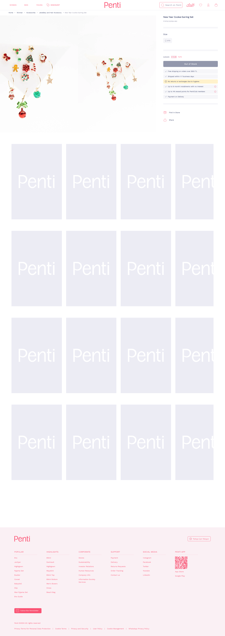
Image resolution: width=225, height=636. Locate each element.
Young (39, 5)
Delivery (114, 562)
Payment (114, 558)
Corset (17, 579)
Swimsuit (50, 562)
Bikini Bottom (52, 579)
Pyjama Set (19, 571)
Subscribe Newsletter (29, 611)
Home (11, 13)
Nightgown (18, 566)
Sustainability (84, 562)
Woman (13, 5)
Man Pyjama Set (21, 592)
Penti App (180, 552)
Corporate (84, 552)
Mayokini (50, 571)
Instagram (147, 558)
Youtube (146, 571)
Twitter (146, 566)
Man (26, 5)
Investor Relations (86, 566)
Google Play (180, 576)
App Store (179, 572)
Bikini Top (50, 575)
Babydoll (18, 584)
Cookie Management (115, 629)
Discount (55, 5)
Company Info (84, 575)
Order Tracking (117, 571)
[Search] (162, 5)
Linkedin (146, 575)
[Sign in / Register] (208, 5)
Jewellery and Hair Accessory (50, 13)
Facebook (147, 562)
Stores (81, 558)
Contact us (115, 575)
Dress (48, 588)
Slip (16, 588)
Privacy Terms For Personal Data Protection (32, 629)
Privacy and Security (79, 629)
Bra (15, 558)
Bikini (48, 558)
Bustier (17, 575)
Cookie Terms (60, 629)
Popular (19, 552)
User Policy (97, 629)
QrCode (181, 563)
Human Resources (86, 571)
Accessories (30, 13)
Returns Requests (118, 566)
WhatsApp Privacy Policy (139, 629)
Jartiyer (17, 562)
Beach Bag (50, 592)
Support (115, 552)
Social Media (150, 552)
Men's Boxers (51, 584)
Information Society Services (87, 580)
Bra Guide (18, 597)
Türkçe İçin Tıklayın (201, 539)
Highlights (52, 552)
